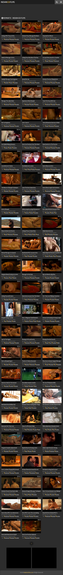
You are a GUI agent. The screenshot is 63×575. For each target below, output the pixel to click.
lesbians (11, 256)
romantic (14, 147)
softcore (27, 212)
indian (10, 147)
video (37, 473)
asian (46, 61)
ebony (11, 82)
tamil (29, 169)
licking (30, 234)
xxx (55, 212)
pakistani (51, 451)
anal (26, 256)
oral (37, 234)
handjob (6, 82)
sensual (57, 39)
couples (17, 39)
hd (55, 364)
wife (30, 408)
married (50, 408)
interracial (6, 39)
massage (12, 39)
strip (38, 429)
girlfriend (9, 321)
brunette (16, 212)
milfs (58, 342)
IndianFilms (8, 2)
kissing (14, 277)
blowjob (51, 61)
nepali (47, 256)
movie (31, 321)
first (53, 429)
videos (50, 429)
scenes (57, 429)
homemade (32, 473)
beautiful (58, 364)
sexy (26, 169)
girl (46, 429)
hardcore (6, 277)
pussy (26, 234)
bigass (6, 147)
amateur (27, 473)
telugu (26, 408)
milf (46, 234)
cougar (35, 429)
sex (5, 321)
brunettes (50, 234)
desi (54, 256)
